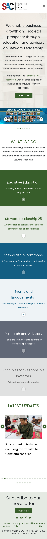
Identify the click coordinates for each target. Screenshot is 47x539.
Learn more (23, 95)
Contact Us (40, 525)
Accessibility (28, 523)
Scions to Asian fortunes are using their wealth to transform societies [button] (21, 449)
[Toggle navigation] (44, 6)
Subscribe (23, 510)
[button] (18, 128)
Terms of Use (6, 525)
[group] (23, 116)
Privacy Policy (16, 525)
